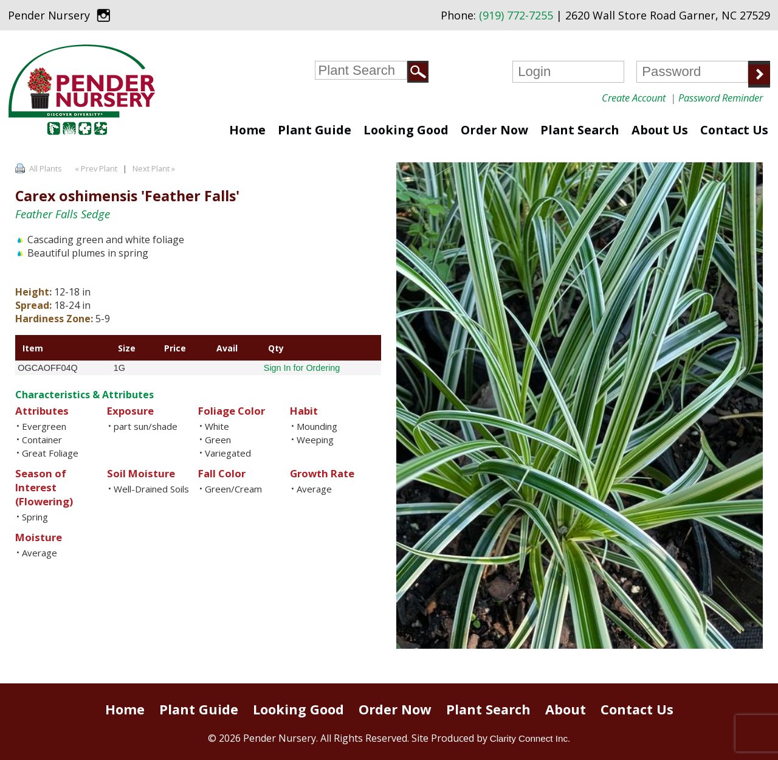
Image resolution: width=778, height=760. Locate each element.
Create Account (634, 98)
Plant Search (579, 130)
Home (247, 130)
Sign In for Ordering (302, 368)
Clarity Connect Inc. (530, 738)
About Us (660, 130)
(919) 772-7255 (516, 15)
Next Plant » (155, 168)
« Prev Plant (95, 168)
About (565, 709)
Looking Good (406, 130)
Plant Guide (314, 130)
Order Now (494, 130)
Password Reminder (720, 98)
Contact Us (734, 130)
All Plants (45, 168)
